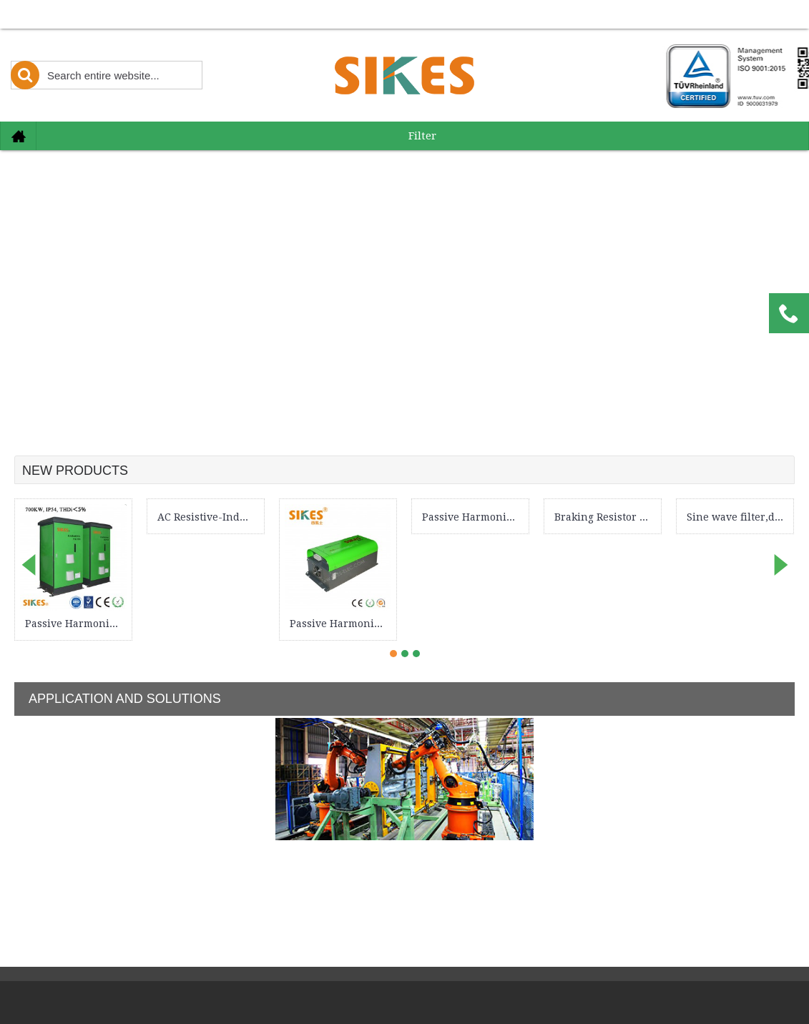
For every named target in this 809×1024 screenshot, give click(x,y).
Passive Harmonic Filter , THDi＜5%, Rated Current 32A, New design (340, 623)
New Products (75, 470)
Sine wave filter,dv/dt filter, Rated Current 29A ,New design (737, 517)
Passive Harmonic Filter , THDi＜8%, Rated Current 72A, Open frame (473, 517)
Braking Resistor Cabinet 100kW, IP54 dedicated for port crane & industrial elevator (605, 517)
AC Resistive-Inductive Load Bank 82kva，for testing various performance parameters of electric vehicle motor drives (208, 517)
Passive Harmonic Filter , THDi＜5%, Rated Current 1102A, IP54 (76, 623)
